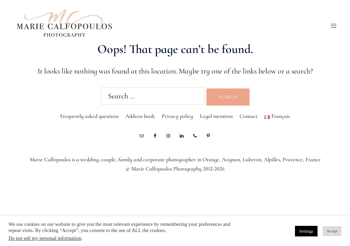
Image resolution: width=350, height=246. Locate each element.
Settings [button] (306, 231)
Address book (140, 116)
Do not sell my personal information (45, 238)
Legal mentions (216, 116)
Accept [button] (332, 231)
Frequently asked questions (89, 116)
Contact (248, 116)
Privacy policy (177, 116)
